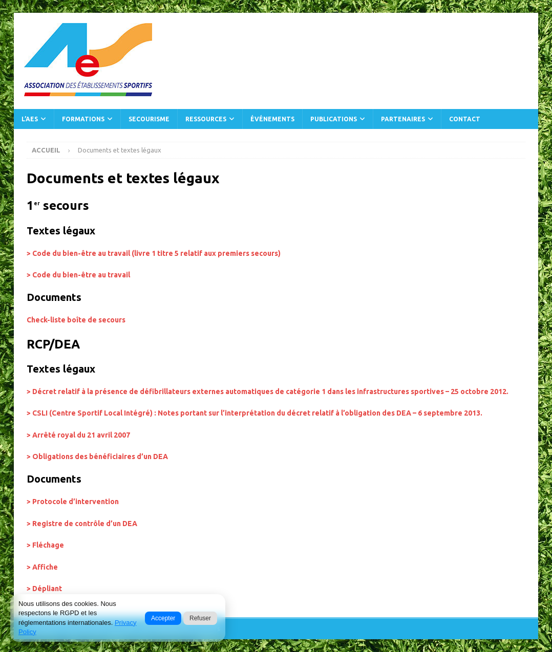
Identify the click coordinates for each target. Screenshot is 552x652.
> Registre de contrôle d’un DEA (82, 523)
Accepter (163, 618)
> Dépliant (44, 588)
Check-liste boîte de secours (76, 320)
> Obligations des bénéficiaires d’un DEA (97, 456)
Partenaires (403, 119)
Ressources (205, 119)
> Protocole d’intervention (73, 501)
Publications (333, 119)
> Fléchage (45, 545)
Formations (83, 119)
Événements (272, 119)
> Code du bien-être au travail (78, 275)
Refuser (200, 618)
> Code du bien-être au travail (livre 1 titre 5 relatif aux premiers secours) (154, 253)
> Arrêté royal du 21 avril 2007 (78, 435)
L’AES (30, 119)
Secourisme (149, 119)
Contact (464, 119)
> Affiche (42, 567)
